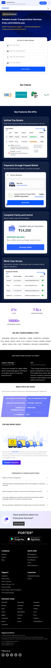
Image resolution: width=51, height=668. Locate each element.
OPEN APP (43, 3)
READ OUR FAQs (19, 524)
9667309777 (16, 452)
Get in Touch (25, 69)
